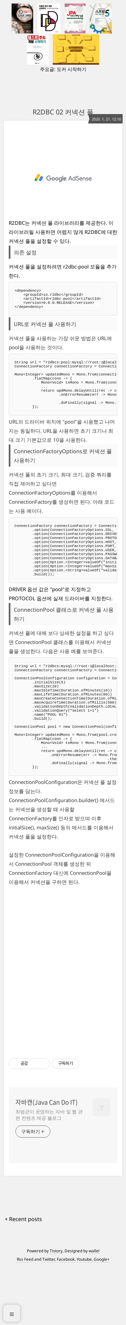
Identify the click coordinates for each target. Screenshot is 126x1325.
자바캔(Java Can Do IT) (46, 1159)
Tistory (56, 1307)
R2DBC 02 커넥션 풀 (63, 111)
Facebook (66, 1316)
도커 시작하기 (71, 69)
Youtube (84, 1316)
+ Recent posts (23, 1275)
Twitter (48, 1316)
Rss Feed (25, 1316)
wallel (94, 1307)
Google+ (102, 1316)
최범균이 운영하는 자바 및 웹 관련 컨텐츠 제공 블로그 (49, 1171)
